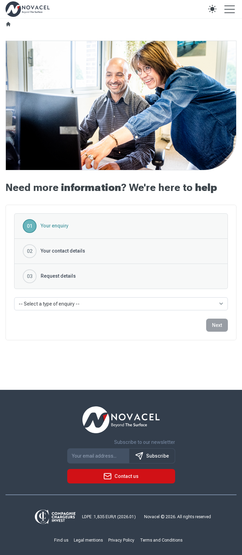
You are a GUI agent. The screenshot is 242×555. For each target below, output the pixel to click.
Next (217, 325)
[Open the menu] (229, 9)
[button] (212, 9)
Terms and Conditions (161, 540)
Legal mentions (88, 540)
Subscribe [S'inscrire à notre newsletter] (152, 456)
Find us (61, 540)
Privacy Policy (121, 540)
